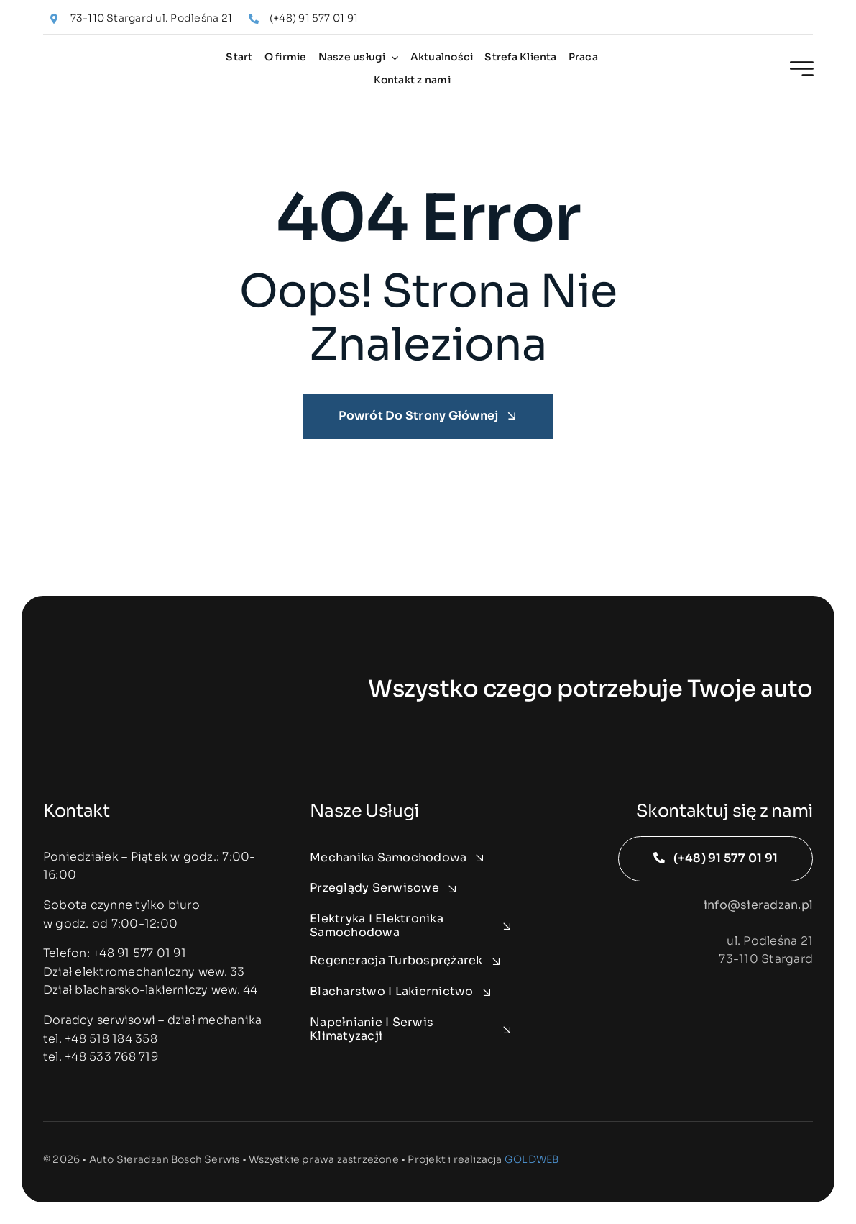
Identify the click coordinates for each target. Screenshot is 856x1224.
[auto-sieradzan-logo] (109, 61)
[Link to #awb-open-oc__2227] (802, 68)
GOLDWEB (531, 1159)
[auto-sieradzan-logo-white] (129, 687)
